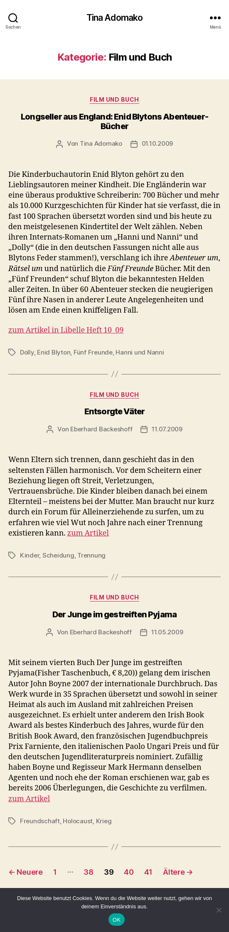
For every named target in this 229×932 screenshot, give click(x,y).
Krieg (104, 821)
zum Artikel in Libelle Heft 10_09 (66, 330)
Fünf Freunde (93, 352)
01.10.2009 (157, 143)
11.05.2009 (167, 632)
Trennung (91, 555)
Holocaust (78, 821)
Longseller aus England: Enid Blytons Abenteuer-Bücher (114, 121)
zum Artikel (88, 533)
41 (148, 872)
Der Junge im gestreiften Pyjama (114, 614)
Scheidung (58, 555)
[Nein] (218, 910)
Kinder (29, 555)
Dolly (27, 352)
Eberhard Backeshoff (101, 429)
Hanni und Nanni (140, 352)
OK (117, 920)
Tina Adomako (114, 17)
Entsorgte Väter (114, 411)
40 (128, 872)
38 (88, 872)
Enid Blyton (53, 352)
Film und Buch (114, 99)
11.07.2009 (167, 429)
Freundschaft (40, 821)
